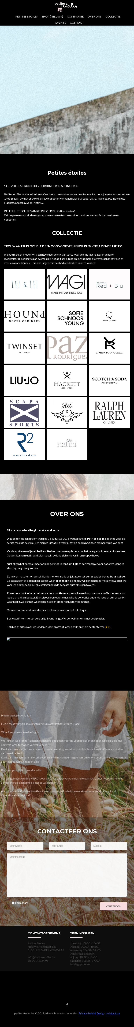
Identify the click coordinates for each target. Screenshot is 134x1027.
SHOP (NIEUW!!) (52, 16)
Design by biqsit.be (108, 1013)
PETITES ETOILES (26, 16)
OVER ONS (95, 16)
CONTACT (77, 22)
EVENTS (60, 22)
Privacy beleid (87, 1013)
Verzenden (113, 906)
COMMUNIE (75, 16)
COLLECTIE (113, 16)
